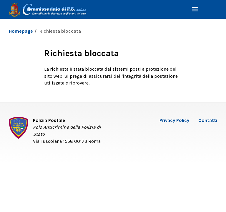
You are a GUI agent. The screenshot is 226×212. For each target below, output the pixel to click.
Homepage (21, 31)
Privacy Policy (174, 120)
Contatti (207, 120)
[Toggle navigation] (195, 10)
